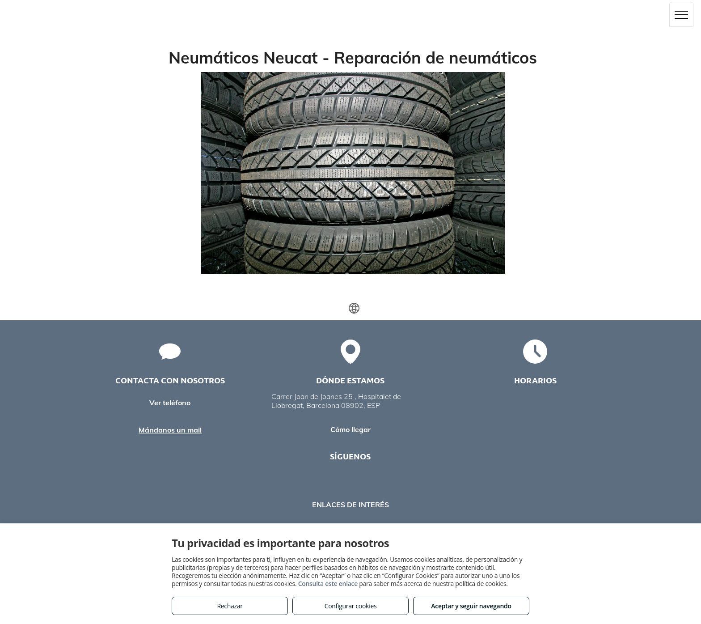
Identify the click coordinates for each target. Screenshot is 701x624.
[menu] (681, 14)
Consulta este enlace (328, 583)
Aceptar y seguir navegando (471, 606)
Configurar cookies (351, 606)
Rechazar (229, 606)
